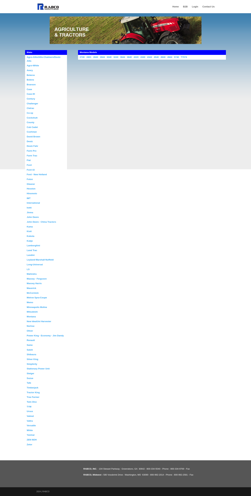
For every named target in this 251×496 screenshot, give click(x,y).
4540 (156, 57)
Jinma (30, 212)
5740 (176, 57)
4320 (136, 57)
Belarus (31, 75)
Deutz (30, 141)
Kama (30, 226)
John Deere (33, 217)
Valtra (30, 421)
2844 (102, 57)
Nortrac (30, 326)
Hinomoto (32, 193)
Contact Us (208, 6)
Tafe (29, 383)
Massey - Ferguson (37, 279)
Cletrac (30, 108)
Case (29, 89)
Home (175, 6)
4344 (149, 57)
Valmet (30, 416)
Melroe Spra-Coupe (37, 297)
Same (30, 345)
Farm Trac (32, 155)
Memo (30, 302)
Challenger (32, 103)
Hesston (31, 188)
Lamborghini (33, 245)
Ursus (30, 411)
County (30, 122)
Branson (31, 84)
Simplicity (32, 364)
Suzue (30, 378)
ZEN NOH (32, 439)
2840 (95, 57)
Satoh (30, 350)
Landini (30, 255)
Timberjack (32, 387)
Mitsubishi (32, 312)
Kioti (29, 231)
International (33, 203)
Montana (31, 316)
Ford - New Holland (37, 174)
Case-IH (31, 94)
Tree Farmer (33, 397)
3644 (122, 57)
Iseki (29, 207)
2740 (82, 57)
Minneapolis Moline (37, 307)
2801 (88, 57)
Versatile (31, 425)
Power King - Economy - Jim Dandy (45, 335)
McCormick (33, 293)
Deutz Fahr (32, 146)
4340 (142, 57)
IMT (29, 198)
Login (195, 6)
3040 (109, 57)
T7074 (184, 57)
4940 (163, 57)
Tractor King (33, 392)
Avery (30, 70)
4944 (169, 57)
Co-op (30, 113)
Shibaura (31, 354)
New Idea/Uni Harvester (39, 321)
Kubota (30, 236)
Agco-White (33, 65)
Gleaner (31, 184)
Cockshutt (32, 118)
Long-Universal (35, 264)
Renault (31, 340)
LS (28, 269)
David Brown (33, 136)
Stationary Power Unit (38, 368)
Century (31, 99)
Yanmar (31, 435)
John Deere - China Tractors (41, 222)
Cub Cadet (32, 127)
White (30, 430)
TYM (29, 406)
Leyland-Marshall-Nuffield (40, 259)
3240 (115, 57)
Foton (30, 179)
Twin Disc (32, 402)
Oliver (30, 331)
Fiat (29, 160)
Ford (29, 165)
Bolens (30, 80)
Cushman (32, 132)
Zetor (29, 444)
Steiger (30, 373)
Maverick (31, 288)
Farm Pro (31, 151)
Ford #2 (31, 170)
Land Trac (32, 250)
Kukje (30, 241)
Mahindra (31, 274)
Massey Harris (34, 283)
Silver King (32, 359)
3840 (129, 57)
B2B (185, 6)
